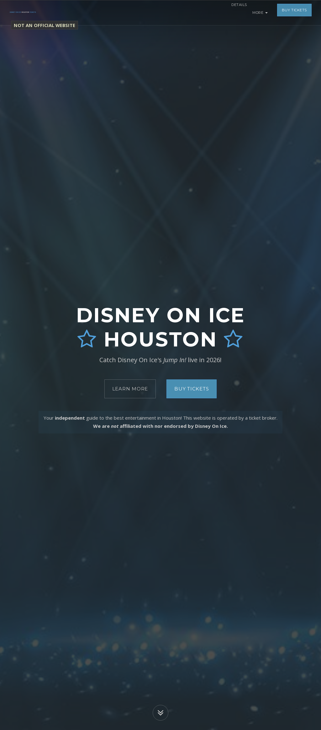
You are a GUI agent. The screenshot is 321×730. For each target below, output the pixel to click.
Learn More (130, 389)
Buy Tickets (294, 12)
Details (235, 12)
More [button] (260, 12)
